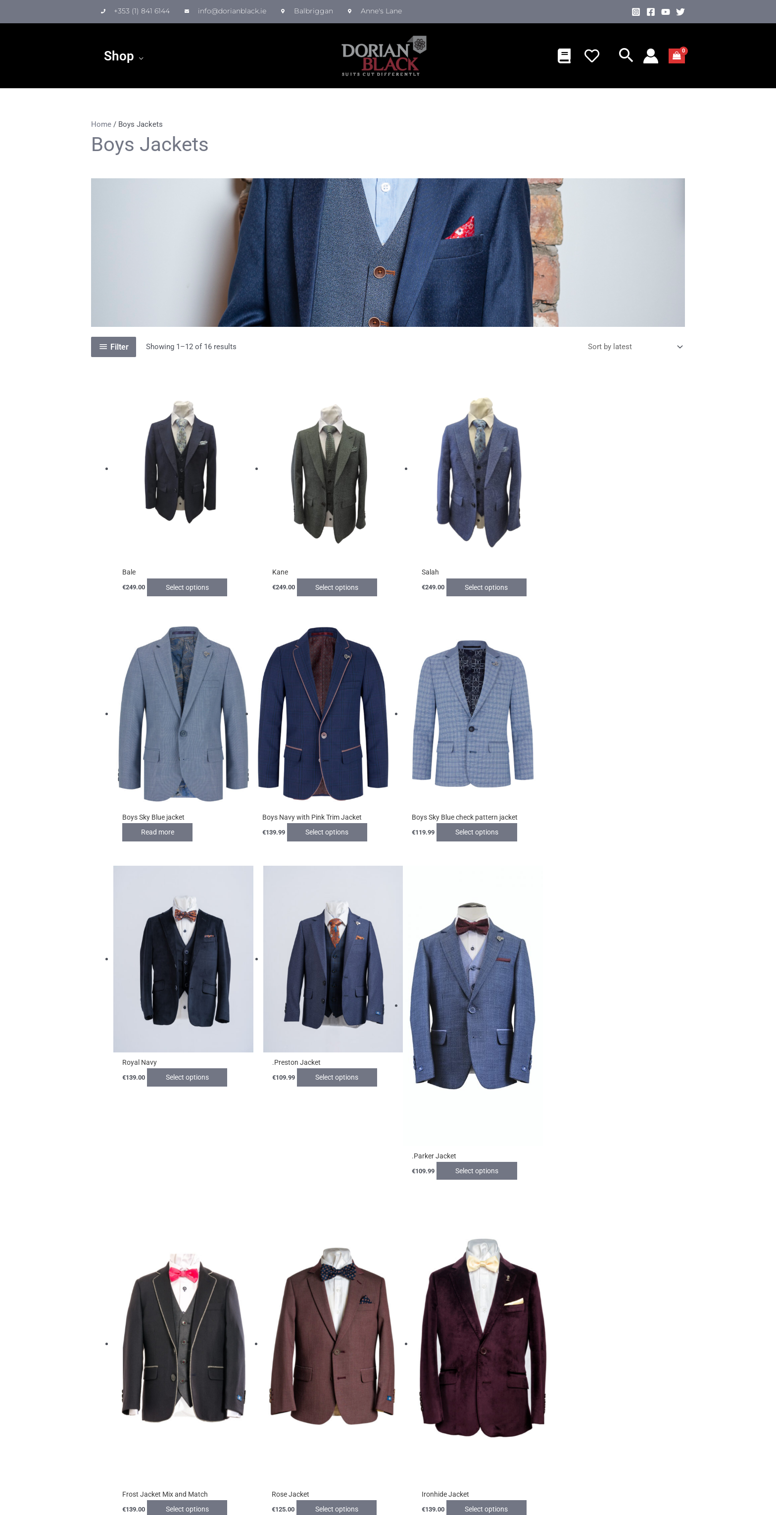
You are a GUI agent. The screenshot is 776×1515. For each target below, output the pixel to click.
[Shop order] (633, 347)
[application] (139, 56)
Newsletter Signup (424, 1330)
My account (339, 1359)
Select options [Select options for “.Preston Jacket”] (630, 821)
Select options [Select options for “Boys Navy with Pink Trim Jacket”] (194, 821)
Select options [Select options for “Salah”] (485, 581)
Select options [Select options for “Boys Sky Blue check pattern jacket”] (339, 821)
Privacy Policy (161, 1408)
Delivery (242, 1359)
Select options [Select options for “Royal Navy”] (485, 821)
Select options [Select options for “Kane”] (339, 581)
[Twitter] (680, 11)
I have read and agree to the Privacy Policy (470, 1369)
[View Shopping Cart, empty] (677, 56)
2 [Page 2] (119, 1202)
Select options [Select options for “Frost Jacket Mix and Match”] (339, 1152)
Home (101, 124)
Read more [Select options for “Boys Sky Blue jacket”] (596, 581)
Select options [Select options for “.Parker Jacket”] (194, 1152)
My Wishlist (339, 1347)
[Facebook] (650, 11)
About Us (153, 1347)
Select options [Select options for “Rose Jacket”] (485, 1152)
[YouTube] (665, 11)
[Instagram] (635, 11)
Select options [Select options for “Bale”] (194, 581)
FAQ (235, 1370)
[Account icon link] (651, 56)
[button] (626, 57)
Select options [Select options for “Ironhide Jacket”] (630, 1152)
